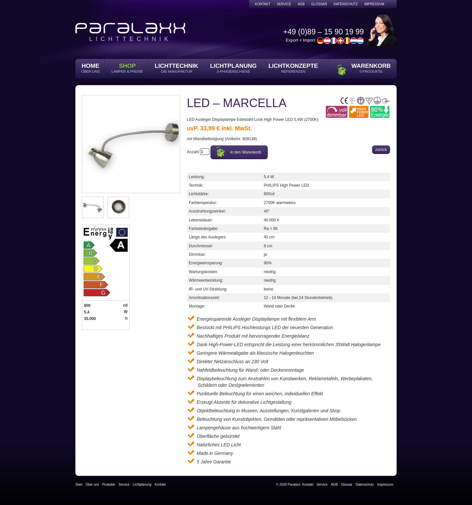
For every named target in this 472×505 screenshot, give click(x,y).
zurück (381, 149)
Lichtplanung (233, 66)
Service (284, 4)
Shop (127, 66)
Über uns (92, 484)
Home (90, 66)
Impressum (374, 4)
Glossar (319, 4)
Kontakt (262, 4)
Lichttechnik (176, 66)
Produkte (108, 484)
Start (78, 484)
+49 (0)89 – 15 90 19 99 (323, 32)
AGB (301, 4)
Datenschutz (346, 4)
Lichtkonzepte (293, 66)
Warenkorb (371, 66)
